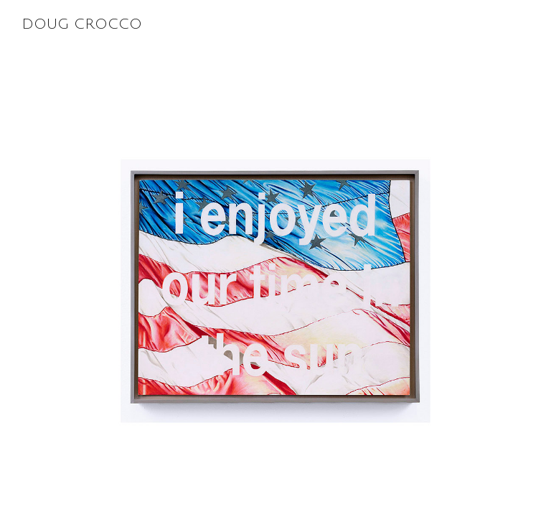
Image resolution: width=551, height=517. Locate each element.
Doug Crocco (286, 24)
